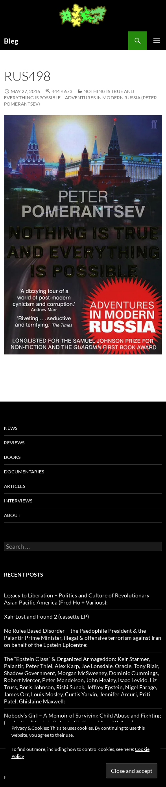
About (12, 515)
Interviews (18, 501)
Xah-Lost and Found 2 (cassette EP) (46, 616)
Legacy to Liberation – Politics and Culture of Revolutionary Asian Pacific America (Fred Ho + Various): (76, 599)
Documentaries (24, 472)
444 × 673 (62, 91)
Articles (14, 486)
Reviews (14, 443)
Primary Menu (156, 40)
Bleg (11, 41)
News (10, 428)
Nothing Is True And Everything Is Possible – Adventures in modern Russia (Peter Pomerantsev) (80, 97)
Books (12, 457)
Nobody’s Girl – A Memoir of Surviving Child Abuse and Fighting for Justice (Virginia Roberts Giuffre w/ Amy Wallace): (82, 719)
